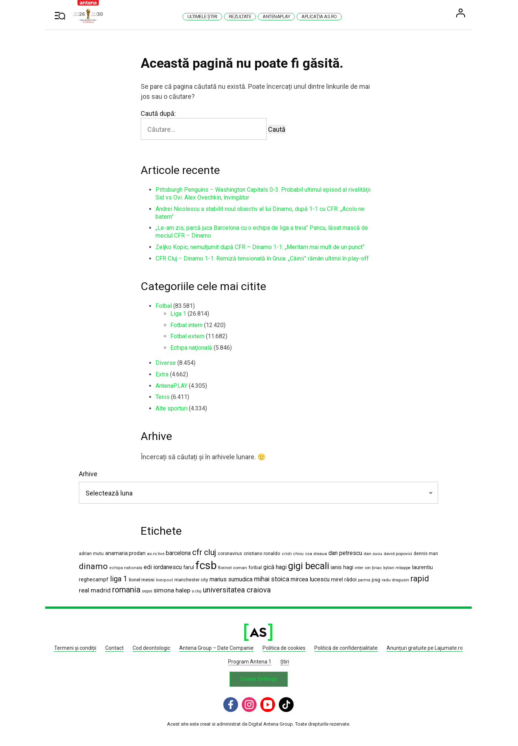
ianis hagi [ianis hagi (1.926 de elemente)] (342, 567)
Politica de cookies (284, 648)
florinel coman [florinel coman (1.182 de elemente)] (233, 568)
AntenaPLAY (172, 385)
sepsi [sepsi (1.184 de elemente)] (148, 591)
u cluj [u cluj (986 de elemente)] (197, 591)
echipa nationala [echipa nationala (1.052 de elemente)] (126, 568)
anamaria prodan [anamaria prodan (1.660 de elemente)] (126, 553)
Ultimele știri (203, 16)
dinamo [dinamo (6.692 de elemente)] (94, 566)
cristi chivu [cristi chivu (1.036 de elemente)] (293, 553)
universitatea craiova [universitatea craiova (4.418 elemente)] (237, 590)
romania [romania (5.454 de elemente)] (127, 590)
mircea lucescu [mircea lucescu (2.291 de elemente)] (310, 579)
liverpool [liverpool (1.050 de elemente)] (165, 580)
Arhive (89, 474)
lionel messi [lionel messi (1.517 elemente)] (142, 580)
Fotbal (164, 305)
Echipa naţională (192, 347)
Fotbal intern (187, 325)
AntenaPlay (277, 16)
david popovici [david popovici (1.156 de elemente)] (398, 553)
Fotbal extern (188, 336)
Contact (115, 648)
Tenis (163, 396)
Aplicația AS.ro (320, 16)
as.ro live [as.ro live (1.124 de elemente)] (156, 553)
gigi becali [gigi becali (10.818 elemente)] (309, 566)
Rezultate (240, 16)
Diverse (166, 362)
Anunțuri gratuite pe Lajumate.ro (425, 648)
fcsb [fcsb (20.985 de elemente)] (206, 566)
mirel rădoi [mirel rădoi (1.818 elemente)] (344, 580)
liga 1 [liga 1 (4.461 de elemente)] (119, 579)
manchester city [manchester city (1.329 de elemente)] (192, 580)
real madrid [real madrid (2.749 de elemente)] (95, 590)
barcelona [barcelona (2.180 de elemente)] (179, 553)
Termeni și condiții (76, 648)
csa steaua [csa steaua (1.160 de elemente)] (317, 553)
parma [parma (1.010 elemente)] (365, 580)
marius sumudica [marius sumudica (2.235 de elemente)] (231, 579)
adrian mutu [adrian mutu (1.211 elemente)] (92, 553)
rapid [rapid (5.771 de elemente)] (420, 579)
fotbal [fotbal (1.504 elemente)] (256, 568)
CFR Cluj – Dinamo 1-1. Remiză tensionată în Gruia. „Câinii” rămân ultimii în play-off (263, 258)
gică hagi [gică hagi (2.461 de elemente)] (275, 567)
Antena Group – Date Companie (217, 648)
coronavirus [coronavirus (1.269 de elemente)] (230, 553)
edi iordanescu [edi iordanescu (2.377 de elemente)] (163, 567)
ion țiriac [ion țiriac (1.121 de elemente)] (373, 568)
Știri (285, 662)
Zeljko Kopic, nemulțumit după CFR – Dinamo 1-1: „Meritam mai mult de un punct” (260, 247)
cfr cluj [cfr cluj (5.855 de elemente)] (205, 552)
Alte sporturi (172, 408)
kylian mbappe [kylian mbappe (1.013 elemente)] (397, 568)
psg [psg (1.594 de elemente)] (376, 580)
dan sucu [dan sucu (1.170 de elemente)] (373, 553)
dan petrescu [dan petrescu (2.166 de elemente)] (346, 553)
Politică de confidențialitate (346, 648)
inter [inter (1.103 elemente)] (359, 568)
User (461, 13)
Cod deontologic (152, 648)
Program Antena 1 (250, 662)
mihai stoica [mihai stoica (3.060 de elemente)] (272, 579)
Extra (162, 374)
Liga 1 (179, 313)
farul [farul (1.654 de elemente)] (189, 568)
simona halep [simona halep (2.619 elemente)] (172, 590)
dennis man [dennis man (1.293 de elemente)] (426, 553)
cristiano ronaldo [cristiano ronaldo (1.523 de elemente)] (262, 553)
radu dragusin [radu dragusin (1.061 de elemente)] (396, 580)
